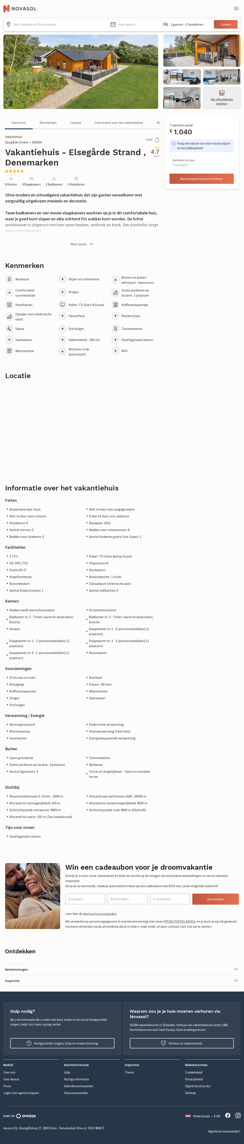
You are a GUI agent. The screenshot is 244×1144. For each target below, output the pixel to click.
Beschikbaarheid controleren (201, 179)
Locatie (75, 122)
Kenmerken (48, 122)
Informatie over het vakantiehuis (119, 122)
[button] (134, 24)
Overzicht (19, 122)
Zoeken (225, 24)
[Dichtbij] (236, 8)
